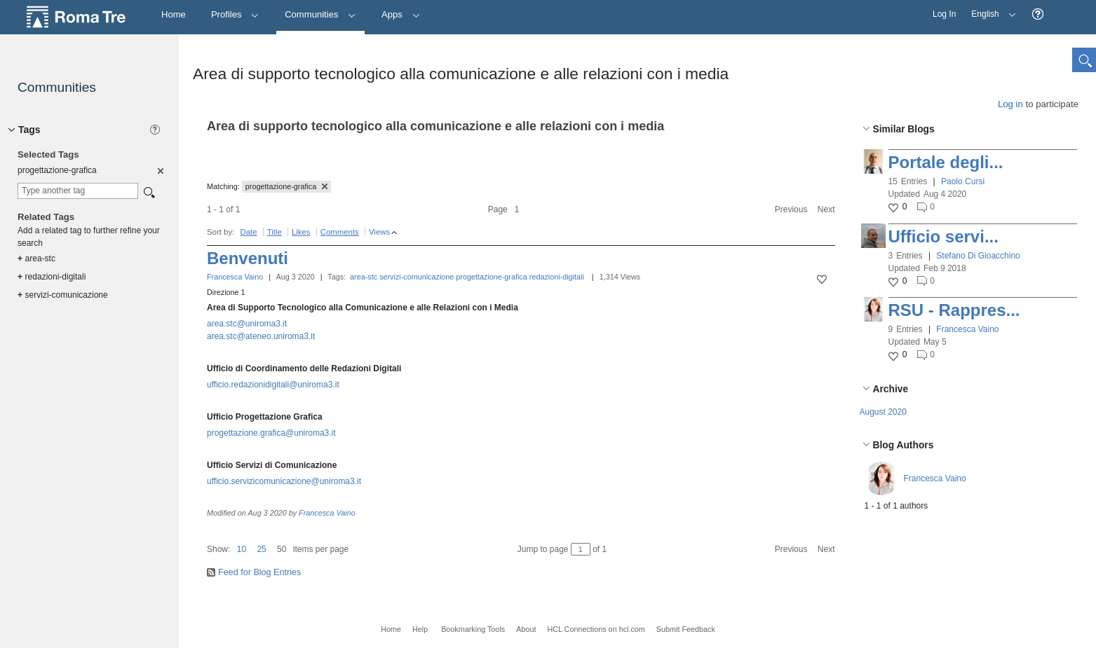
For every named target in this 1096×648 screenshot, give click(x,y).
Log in (1010, 104)
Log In (944, 14)
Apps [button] (400, 14)
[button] (1037, 14)
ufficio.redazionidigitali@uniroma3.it (273, 385)
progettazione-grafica (491, 277)
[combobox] (78, 191)
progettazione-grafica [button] (286, 186)
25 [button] (261, 549)
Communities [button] (320, 14)
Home (391, 629)
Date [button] (248, 232)
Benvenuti (247, 258)
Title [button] (274, 232)
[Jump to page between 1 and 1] (580, 549)
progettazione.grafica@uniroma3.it (271, 433)
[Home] (173, 15)
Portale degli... (945, 162)
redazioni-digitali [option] (52, 277)
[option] (159, 170)
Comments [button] (339, 232)
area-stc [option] (36, 258)
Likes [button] (301, 232)
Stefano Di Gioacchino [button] (978, 256)
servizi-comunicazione (416, 277)
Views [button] (379, 232)
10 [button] (241, 549)
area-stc (363, 277)
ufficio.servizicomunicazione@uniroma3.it (284, 481)
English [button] (990, 9)
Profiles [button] (235, 14)
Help (420, 629)
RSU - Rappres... (954, 310)
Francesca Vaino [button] (967, 329)
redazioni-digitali (556, 277)
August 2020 (883, 412)
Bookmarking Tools (473, 629)
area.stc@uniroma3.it (247, 324)
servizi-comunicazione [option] (63, 295)
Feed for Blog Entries (259, 572)
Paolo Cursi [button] (963, 181)
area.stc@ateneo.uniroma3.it (261, 336)
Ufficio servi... (943, 236)
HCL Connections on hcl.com (595, 629)
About (526, 629)
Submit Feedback (685, 629)
